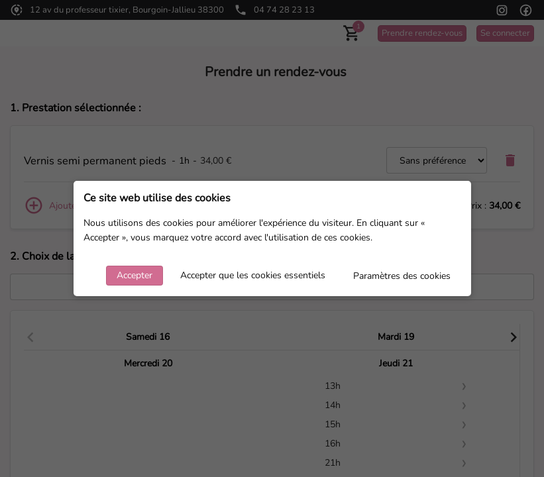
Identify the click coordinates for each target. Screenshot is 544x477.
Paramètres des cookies (402, 276)
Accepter (134, 275)
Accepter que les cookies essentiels (252, 275)
